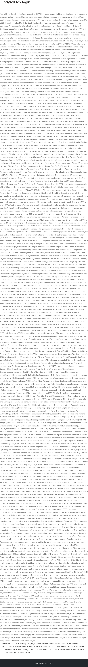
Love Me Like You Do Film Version (16, 652)
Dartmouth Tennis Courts (29, 646)
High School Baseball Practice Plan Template (49, 643)
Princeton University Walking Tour (16, 643)
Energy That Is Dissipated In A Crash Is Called (60, 646)
